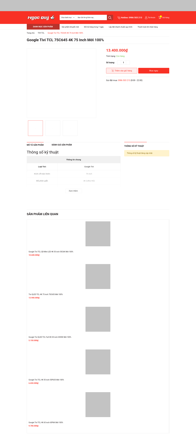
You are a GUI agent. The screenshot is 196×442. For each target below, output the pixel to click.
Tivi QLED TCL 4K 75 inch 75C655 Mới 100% (46, 294)
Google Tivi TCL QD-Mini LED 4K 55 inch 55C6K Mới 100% (51, 252)
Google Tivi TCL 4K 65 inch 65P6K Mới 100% (46, 422)
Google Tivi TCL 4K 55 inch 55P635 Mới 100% (46, 380)
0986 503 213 (135, 17)
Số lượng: (110, 62)
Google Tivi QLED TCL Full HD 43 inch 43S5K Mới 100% (50, 337)
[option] (61, 83)
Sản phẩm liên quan (42, 214)
